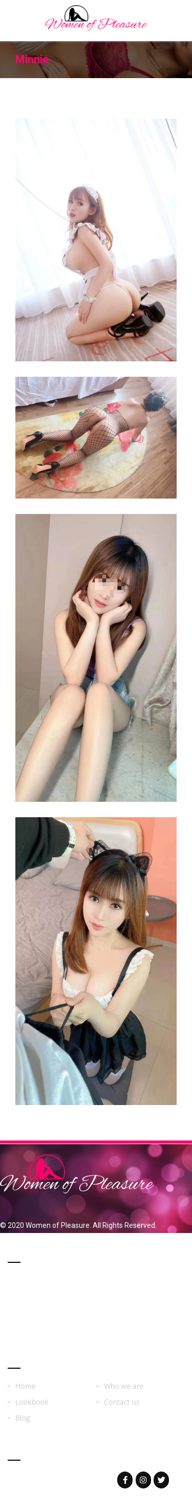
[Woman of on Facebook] (125, 1480)
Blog (22, 1418)
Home (25, 1386)
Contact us (121, 1402)
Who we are (123, 1386)
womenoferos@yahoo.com (73, 1480)
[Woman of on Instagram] (143, 1480)
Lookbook (31, 1402)
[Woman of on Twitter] (161, 1480)
